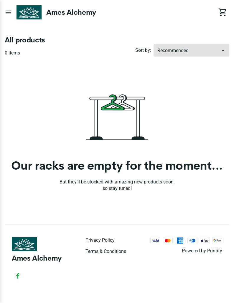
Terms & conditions (105, 251)
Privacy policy (100, 240)
